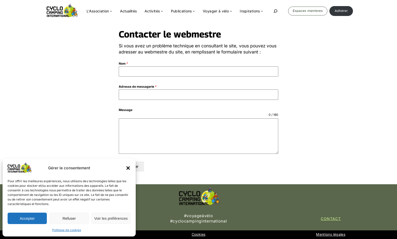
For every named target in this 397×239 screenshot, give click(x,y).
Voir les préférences (111, 218)
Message (125, 110)
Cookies (198, 234)
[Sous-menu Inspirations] (262, 11)
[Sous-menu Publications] (194, 11)
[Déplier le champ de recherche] (275, 11)
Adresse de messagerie (138, 86)
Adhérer (341, 11)
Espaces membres (308, 11)
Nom (123, 63)
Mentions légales (330, 234)
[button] (128, 168)
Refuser (69, 218)
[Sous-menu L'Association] (111, 11)
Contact (331, 218)
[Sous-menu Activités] (162, 11)
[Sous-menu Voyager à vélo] (231, 11)
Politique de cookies (66, 230)
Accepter (27, 218)
